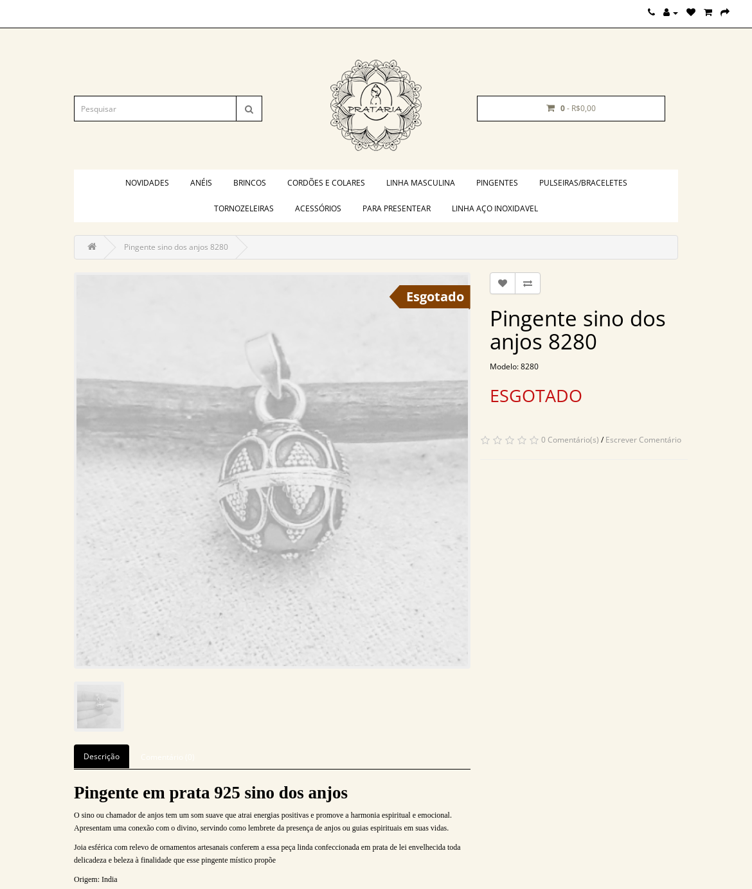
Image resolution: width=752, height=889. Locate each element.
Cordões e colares (326, 182)
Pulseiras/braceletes (583, 182)
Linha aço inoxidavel (495, 208)
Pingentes (497, 182)
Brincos (249, 182)
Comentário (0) (168, 757)
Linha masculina (420, 182)
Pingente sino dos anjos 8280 (176, 247)
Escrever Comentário (643, 439)
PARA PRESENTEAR (397, 208)
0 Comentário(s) (570, 439)
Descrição (102, 756)
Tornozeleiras (244, 208)
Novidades (147, 182)
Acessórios (318, 208)
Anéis (201, 182)
